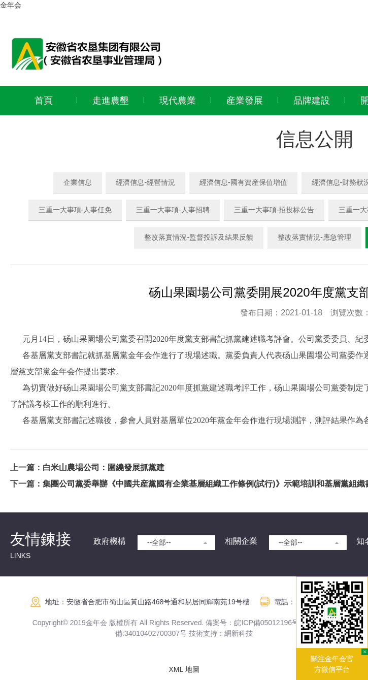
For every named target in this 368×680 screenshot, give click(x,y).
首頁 (44, 100)
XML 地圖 (184, 669)
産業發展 (244, 100)
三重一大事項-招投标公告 (274, 210)
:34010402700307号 (154, 633)
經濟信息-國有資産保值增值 (243, 182)
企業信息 (77, 182)
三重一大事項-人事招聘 (173, 210)
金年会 (10, 5)
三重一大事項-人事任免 (75, 210)
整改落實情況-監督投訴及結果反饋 (198, 237)
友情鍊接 (40, 539)
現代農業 (177, 100)
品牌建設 (311, 100)
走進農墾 (110, 100)
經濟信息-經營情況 (145, 182)
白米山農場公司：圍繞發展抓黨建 (103, 467)
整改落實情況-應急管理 (314, 237)
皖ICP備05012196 (263, 623)
